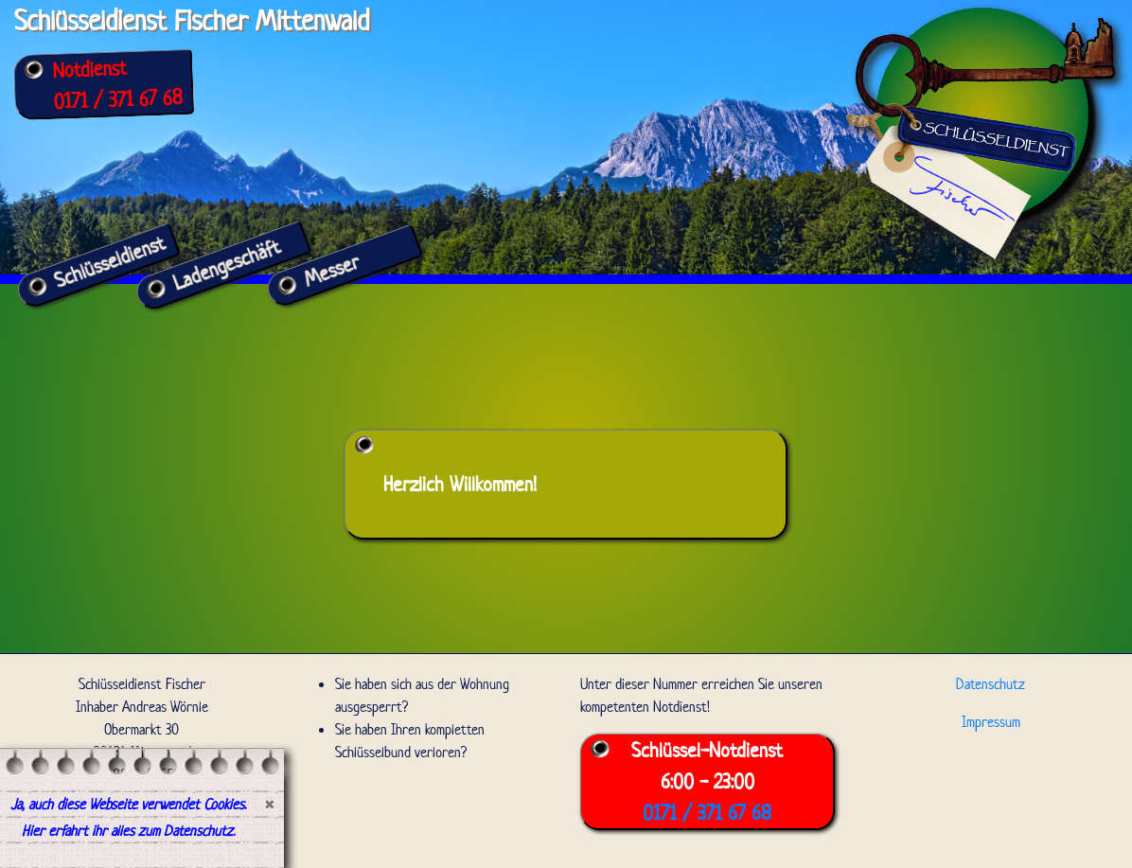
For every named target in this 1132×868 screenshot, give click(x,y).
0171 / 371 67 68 (118, 99)
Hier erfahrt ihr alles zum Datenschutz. (128, 831)
